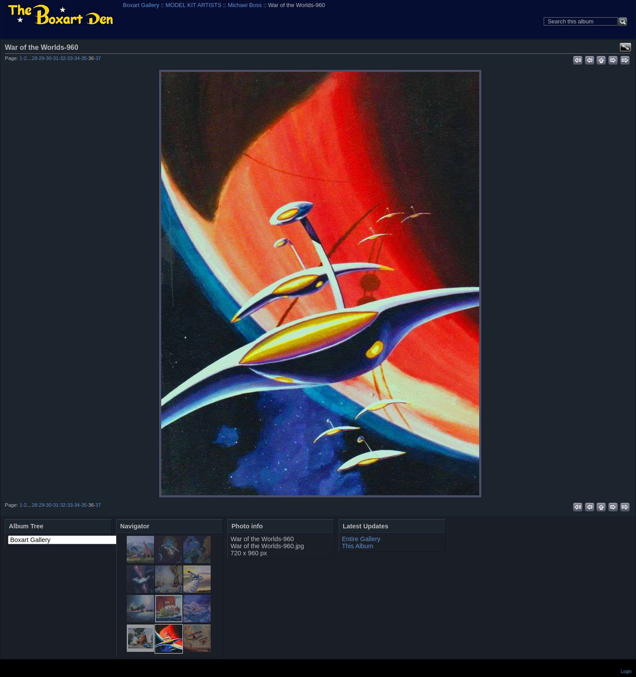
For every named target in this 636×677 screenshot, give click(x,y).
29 (42, 58)
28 (35, 58)
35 (84, 58)
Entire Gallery (361, 538)
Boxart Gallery (141, 5)
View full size (625, 47)
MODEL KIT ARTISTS (193, 5)
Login (626, 671)
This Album (357, 546)
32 (63, 58)
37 (98, 58)
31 (56, 58)
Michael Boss (245, 5)
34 (77, 58)
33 (70, 58)
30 (49, 58)
